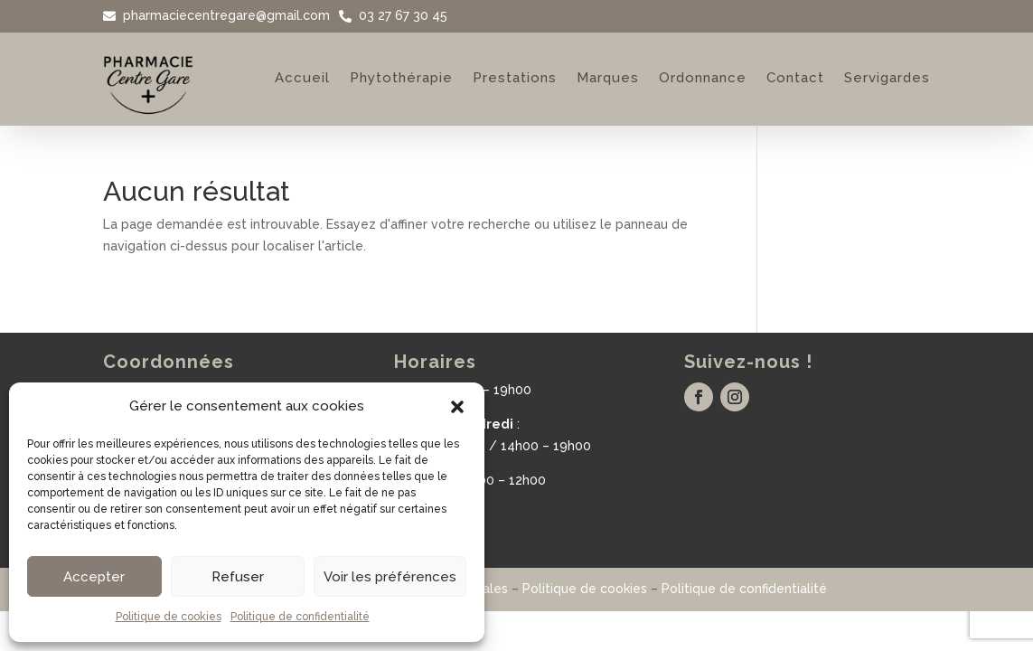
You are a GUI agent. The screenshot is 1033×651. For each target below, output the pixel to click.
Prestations (515, 78)
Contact (795, 78)
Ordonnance (703, 78)
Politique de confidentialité (300, 616)
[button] (457, 407)
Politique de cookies (168, 616)
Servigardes (887, 78)
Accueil (302, 78)
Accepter (94, 577)
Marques (608, 78)
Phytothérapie (401, 78)
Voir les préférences (390, 577)
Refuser (237, 577)
